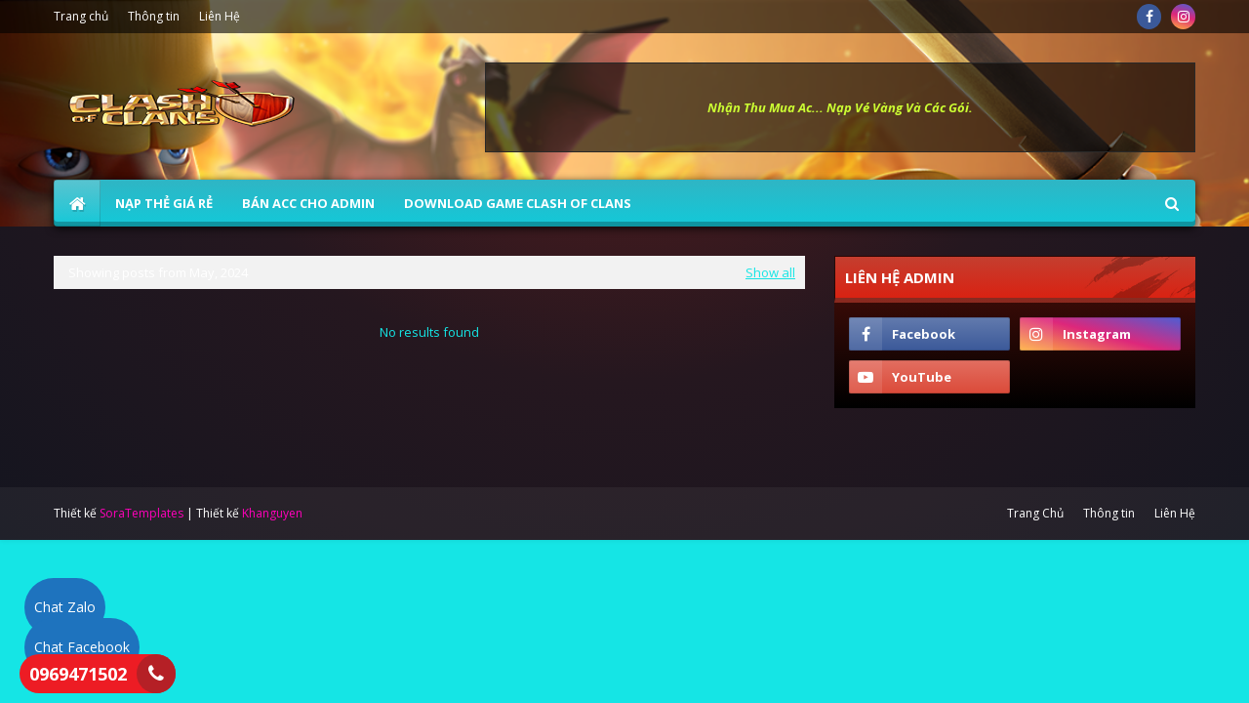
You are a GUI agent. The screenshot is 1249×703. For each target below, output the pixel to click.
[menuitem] (77, 203)
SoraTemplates (141, 513)
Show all (770, 272)
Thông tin (154, 16)
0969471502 (78, 673)
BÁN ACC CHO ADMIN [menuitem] (308, 203)
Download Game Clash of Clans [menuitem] (517, 203)
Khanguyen (272, 513)
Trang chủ (81, 16)
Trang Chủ (1035, 513)
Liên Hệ (219, 16)
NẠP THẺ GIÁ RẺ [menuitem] (164, 203)
